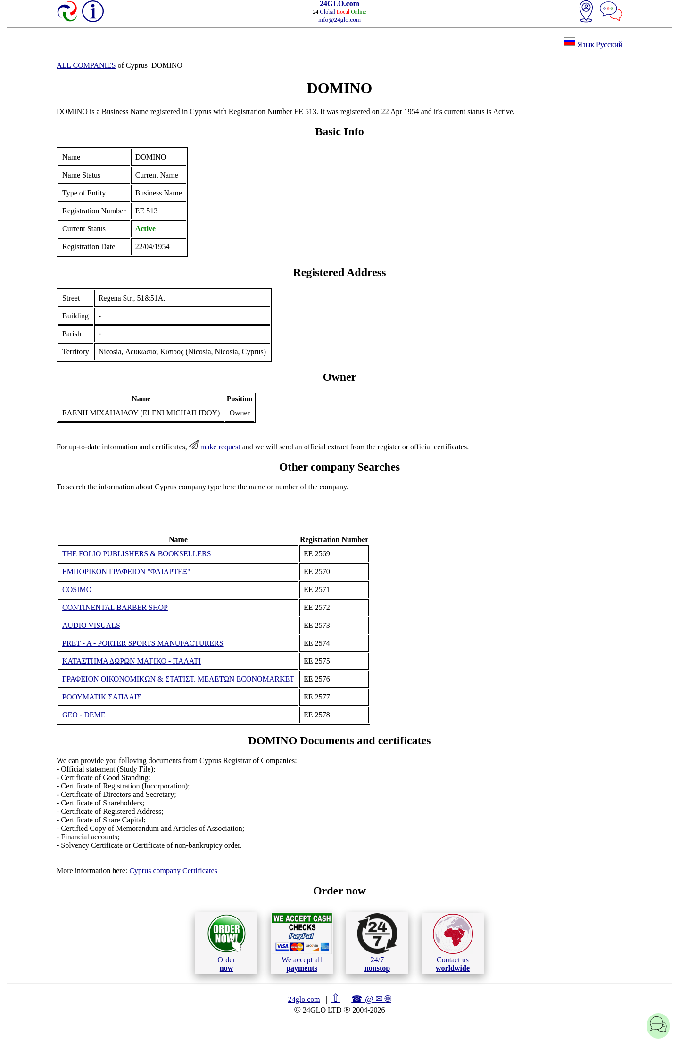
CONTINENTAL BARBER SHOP (115, 607)
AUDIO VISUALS (91, 625)
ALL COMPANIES (86, 65)
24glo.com (304, 999)
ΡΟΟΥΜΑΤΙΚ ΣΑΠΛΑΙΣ (101, 697)
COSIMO (76, 589)
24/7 (377, 942)
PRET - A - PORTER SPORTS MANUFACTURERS (143, 643)
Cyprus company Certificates (173, 871)
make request (214, 447)
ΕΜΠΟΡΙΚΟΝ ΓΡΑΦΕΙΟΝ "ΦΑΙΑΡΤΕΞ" (126, 572)
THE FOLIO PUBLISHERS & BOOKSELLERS (136, 554)
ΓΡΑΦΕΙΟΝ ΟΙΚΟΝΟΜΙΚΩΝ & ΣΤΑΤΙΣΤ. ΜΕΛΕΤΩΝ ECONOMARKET (178, 679)
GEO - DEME (84, 715)
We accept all (302, 942)
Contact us (453, 943)
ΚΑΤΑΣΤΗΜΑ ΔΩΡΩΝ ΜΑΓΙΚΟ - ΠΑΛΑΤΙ (131, 661)
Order (227, 942)
